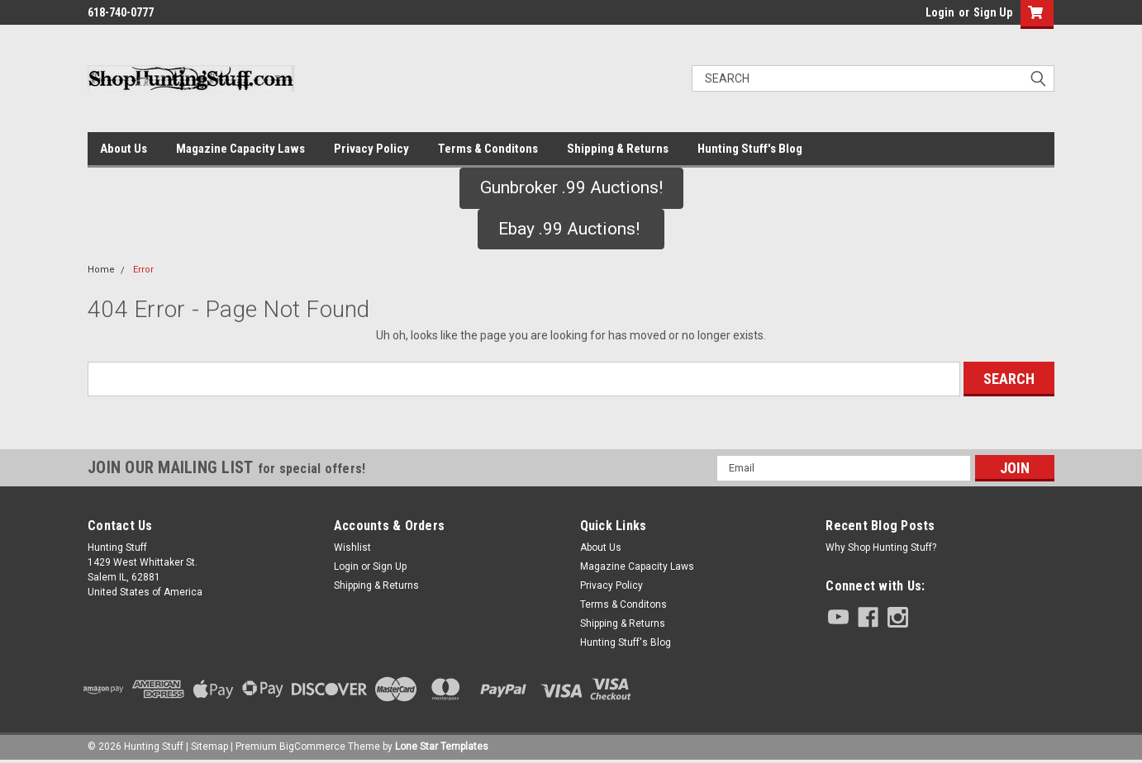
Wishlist (352, 547)
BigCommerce (312, 746)
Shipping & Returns (618, 148)
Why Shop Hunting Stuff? (881, 547)
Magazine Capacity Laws (240, 148)
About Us (123, 148)
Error (143, 269)
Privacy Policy (371, 148)
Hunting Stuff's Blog (749, 148)
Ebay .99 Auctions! (571, 229)
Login (939, 12)
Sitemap (209, 746)
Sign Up (992, 12)
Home (101, 269)
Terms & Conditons (488, 148)
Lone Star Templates (441, 746)
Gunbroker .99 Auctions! (571, 187)
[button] (571, 188)
